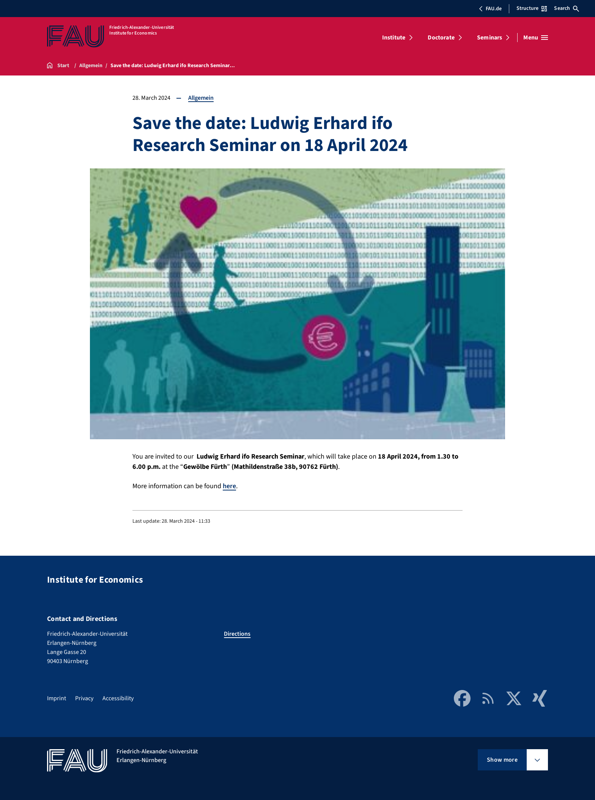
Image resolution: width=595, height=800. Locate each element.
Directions (237, 634)
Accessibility (118, 698)
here (229, 486)
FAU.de (490, 9)
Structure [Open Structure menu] (531, 8)
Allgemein (201, 98)
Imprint (56, 698)
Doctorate (441, 37)
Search (566, 8)
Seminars (489, 37)
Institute (393, 37)
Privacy (84, 698)
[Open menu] (535, 37)
